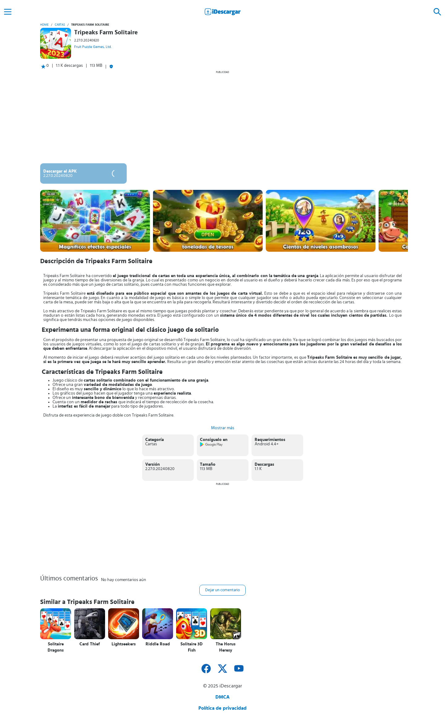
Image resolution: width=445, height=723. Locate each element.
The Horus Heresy (225, 647)
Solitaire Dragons (56, 647)
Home (44, 24)
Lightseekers (124, 644)
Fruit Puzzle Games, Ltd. (93, 47)
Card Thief (89, 644)
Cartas (60, 24)
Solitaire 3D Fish (191, 647)
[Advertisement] (222, 117)
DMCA (222, 697)
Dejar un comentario (222, 590)
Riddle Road (158, 644)
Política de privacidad (222, 708)
